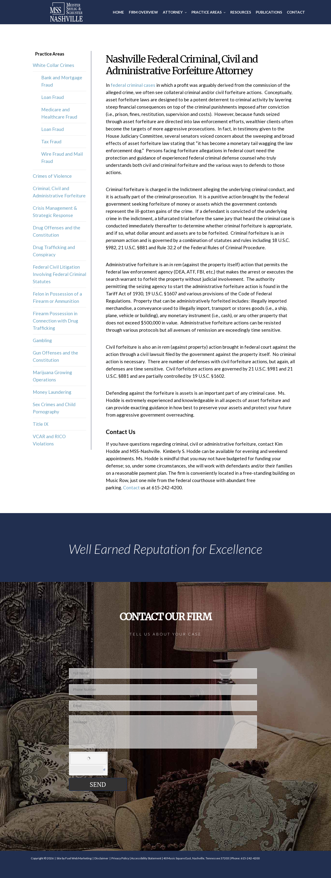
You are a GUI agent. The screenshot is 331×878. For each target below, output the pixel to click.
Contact (296, 12)
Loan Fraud (52, 97)
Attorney (175, 12)
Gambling (42, 340)
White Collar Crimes (53, 65)
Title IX (40, 424)
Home (118, 12)
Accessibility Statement (146, 858)
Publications (269, 12)
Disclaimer (101, 858)
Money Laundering (52, 392)
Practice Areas (208, 12)
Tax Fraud (51, 141)
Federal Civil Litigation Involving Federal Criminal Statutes (59, 274)
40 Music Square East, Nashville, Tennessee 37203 (196, 858)
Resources (240, 12)
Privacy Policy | (121, 858)
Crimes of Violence (52, 176)
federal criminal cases (133, 85)
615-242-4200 (250, 858)
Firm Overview (143, 12)
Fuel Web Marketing (78, 858)
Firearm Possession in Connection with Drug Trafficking (55, 321)
